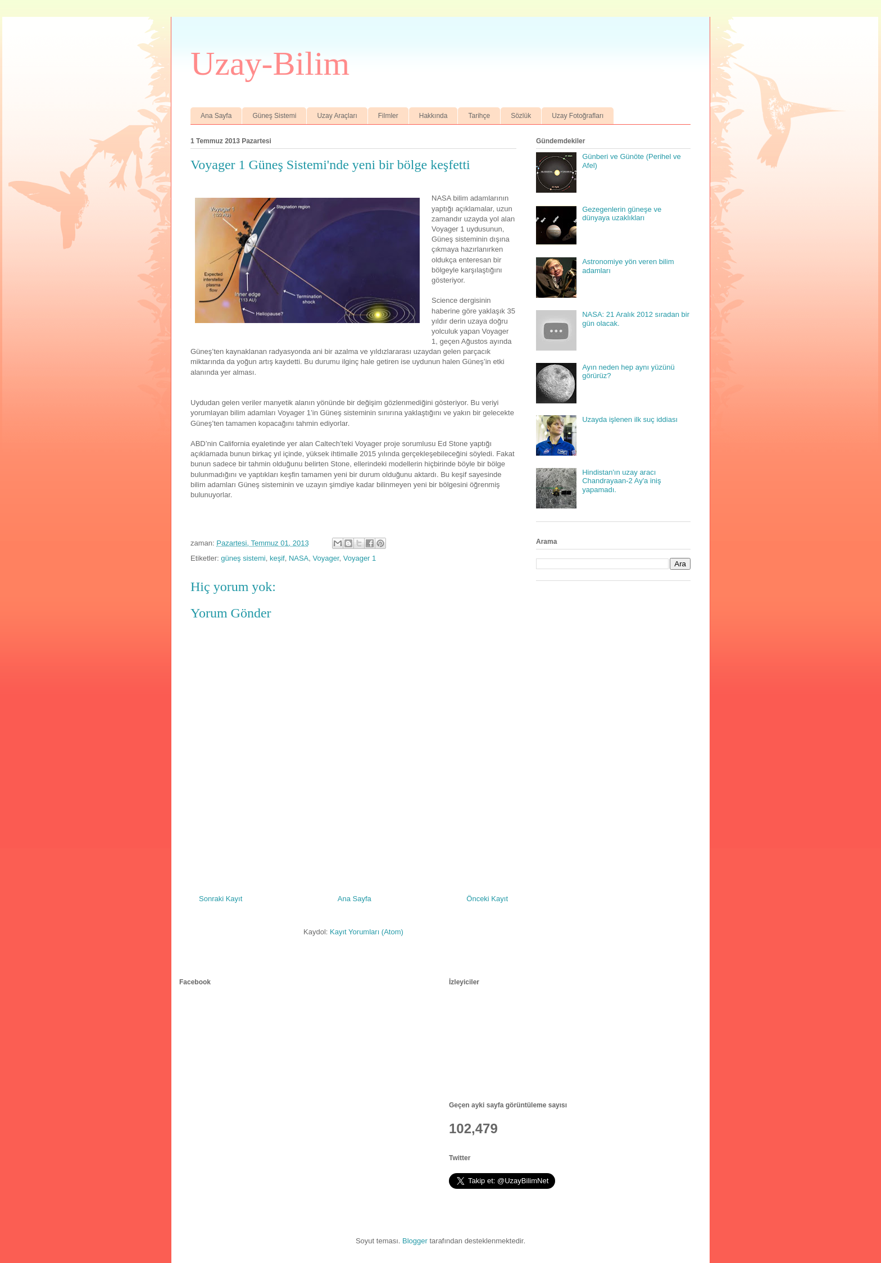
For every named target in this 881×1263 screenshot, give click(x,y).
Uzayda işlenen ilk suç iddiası (630, 419)
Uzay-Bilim (269, 63)
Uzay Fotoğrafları (577, 116)
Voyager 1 (359, 558)
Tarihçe (479, 116)
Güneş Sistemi (274, 116)
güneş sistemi (243, 558)
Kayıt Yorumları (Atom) (366, 932)
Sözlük (521, 116)
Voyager (326, 558)
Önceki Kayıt (487, 898)
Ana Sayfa (216, 116)
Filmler (388, 116)
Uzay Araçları (337, 116)
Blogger (415, 1241)
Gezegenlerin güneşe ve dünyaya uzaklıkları (621, 213)
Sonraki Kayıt (220, 898)
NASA (298, 558)
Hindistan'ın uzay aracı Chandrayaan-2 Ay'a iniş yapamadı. (621, 481)
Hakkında (433, 116)
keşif (277, 558)
